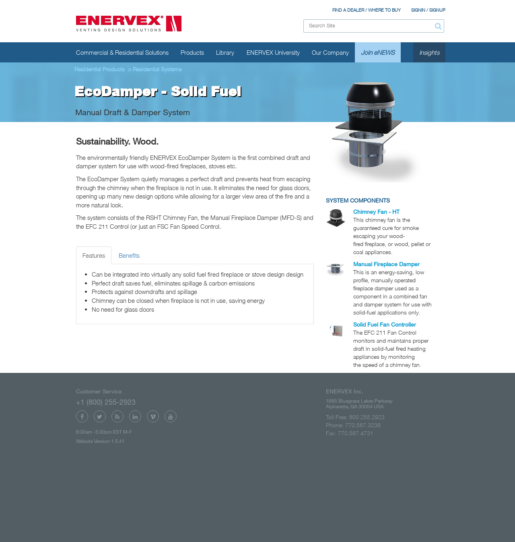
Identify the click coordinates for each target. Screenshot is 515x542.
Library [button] (225, 52)
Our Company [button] (330, 52)
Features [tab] (93, 255)
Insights (429, 52)
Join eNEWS (378, 52)
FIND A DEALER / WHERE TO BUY (366, 10)
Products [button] (192, 52)
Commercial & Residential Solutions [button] (122, 52)
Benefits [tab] (129, 255)
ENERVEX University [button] (273, 52)
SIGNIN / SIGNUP (428, 10)
